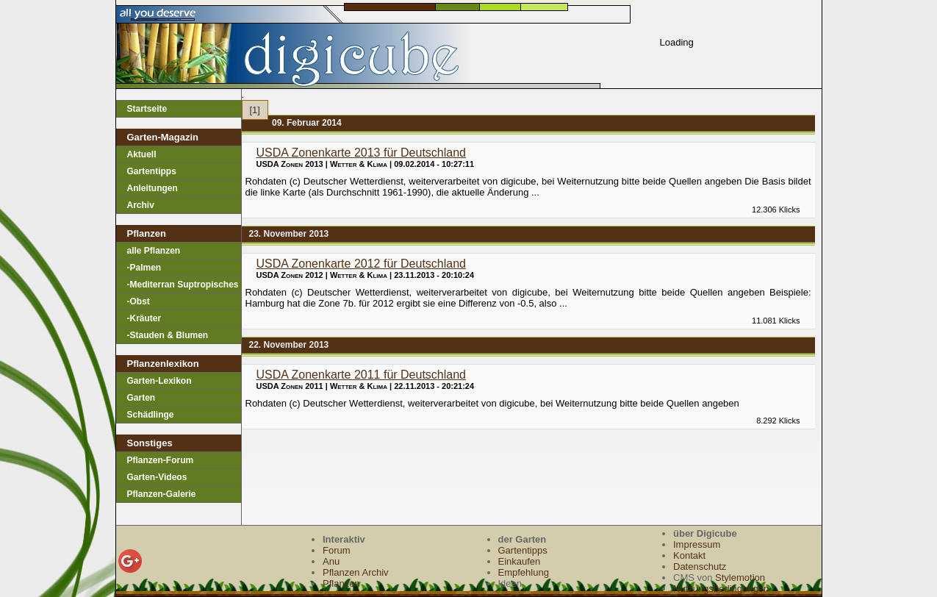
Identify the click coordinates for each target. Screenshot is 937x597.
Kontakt (689, 555)
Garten (141, 398)
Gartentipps (151, 171)
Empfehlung (523, 572)
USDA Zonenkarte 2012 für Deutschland (361, 263)
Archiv (140, 205)
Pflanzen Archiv (356, 572)
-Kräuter (144, 318)
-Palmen (144, 267)
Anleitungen (152, 188)
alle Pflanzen (154, 251)
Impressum (696, 544)
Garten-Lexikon (159, 381)
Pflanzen (341, 583)
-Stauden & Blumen (168, 335)
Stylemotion (740, 577)
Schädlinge (150, 415)
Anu (331, 561)
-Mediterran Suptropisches (183, 284)
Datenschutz (699, 566)
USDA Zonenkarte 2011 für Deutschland (361, 374)
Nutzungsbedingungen (721, 588)
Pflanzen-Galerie (161, 494)
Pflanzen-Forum (160, 460)
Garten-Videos (157, 477)
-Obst (138, 301)
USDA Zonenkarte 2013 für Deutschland (361, 152)
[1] (255, 109)
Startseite (147, 109)
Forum (337, 550)
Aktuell (142, 154)
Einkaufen (519, 561)
